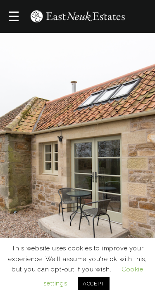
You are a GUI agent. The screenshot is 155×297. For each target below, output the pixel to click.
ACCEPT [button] (94, 283)
